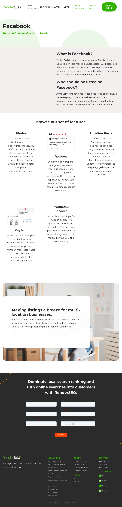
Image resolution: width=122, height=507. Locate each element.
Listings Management (56, 461)
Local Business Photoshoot (57, 480)
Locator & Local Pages (55, 467)
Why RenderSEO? (80, 461)
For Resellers (52, 495)
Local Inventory (53, 474)
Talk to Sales (103, 464)
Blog (75, 478)
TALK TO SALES (92, 7)
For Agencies (52, 492)
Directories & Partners (81, 467)
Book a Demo (103, 467)
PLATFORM (57, 7)
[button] (45, 7)
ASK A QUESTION (79, 7)
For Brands (52, 486)
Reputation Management (57, 464)
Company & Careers (80, 471)
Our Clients (77, 481)
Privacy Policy (80, 503)
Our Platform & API (80, 464)
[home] (14, 7)
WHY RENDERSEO (32, 7)
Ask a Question (104, 461)
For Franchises (53, 489)
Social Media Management (57, 471)
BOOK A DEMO (109, 7)
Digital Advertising (54, 477)
